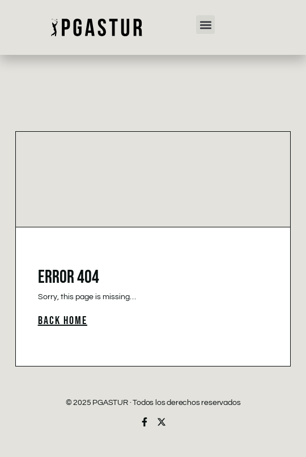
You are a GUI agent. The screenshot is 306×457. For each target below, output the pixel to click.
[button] (205, 24)
